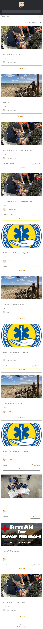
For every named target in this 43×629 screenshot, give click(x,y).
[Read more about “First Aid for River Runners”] (21, 568)
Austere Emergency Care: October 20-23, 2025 (17, 150)
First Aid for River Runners (11, 551)
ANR (9, 62)
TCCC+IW (6, 102)
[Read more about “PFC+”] (35, 517)
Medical (14, 62)
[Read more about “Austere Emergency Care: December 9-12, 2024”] (21, 219)
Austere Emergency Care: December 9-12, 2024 (17, 201)
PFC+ (4, 503)
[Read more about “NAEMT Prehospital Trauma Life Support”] (21, 270)
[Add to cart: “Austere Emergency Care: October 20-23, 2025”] (21, 167)
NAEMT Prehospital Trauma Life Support (15, 253)
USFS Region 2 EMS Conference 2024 (14, 602)
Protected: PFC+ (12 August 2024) (13, 304)
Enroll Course (21, 68)
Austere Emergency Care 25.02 (12, 54)
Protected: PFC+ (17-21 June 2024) (13, 404)
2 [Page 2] (19, 627)
